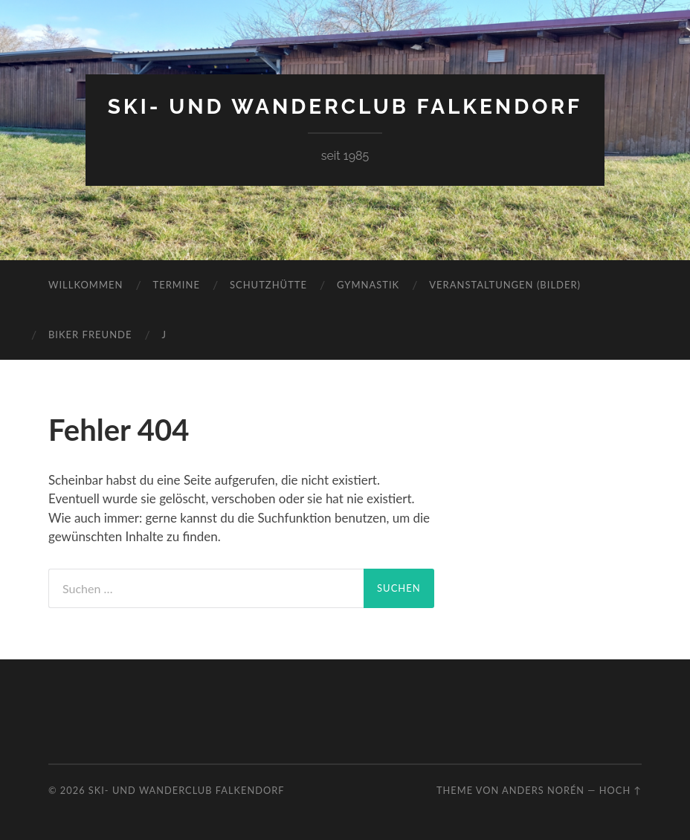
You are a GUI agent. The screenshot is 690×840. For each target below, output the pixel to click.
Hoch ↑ (620, 790)
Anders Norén (543, 790)
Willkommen (85, 285)
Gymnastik (368, 285)
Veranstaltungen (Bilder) (505, 285)
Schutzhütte (268, 285)
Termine (175, 285)
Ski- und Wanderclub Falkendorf (345, 106)
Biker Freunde (90, 334)
